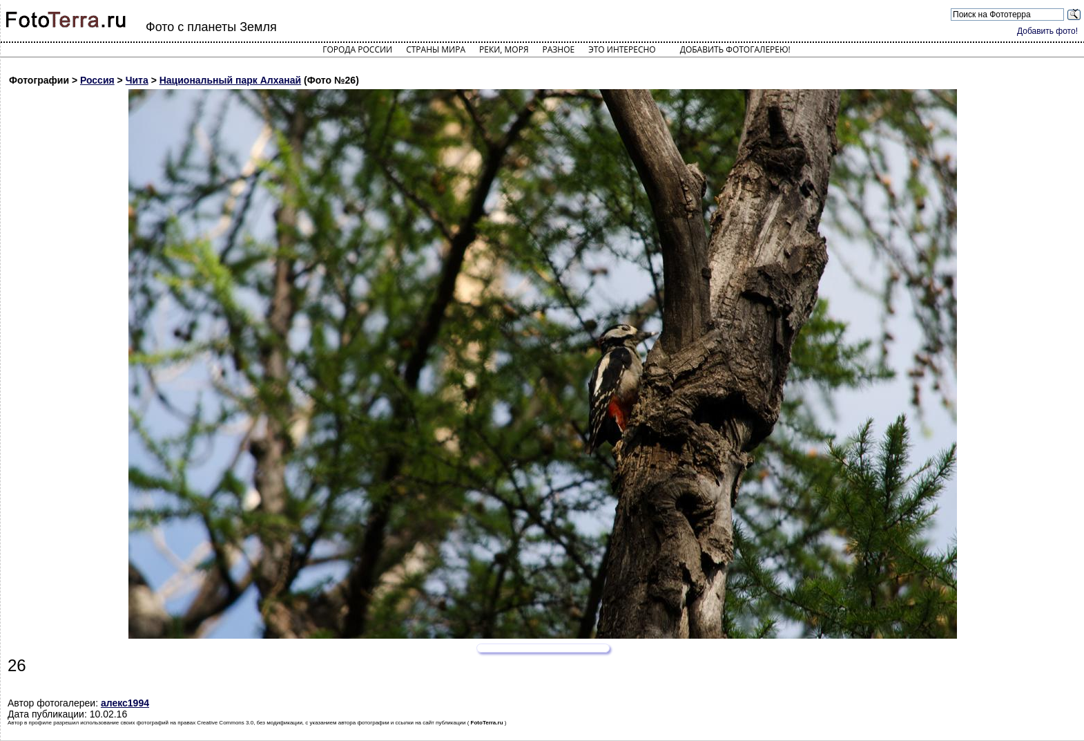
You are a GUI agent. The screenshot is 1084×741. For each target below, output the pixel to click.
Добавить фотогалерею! (735, 49)
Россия (97, 80)
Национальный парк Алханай (230, 80)
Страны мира (435, 49)
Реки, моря (503, 49)
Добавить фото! (1047, 31)
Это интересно (622, 49)
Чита (137, 80)
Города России (357, 49)
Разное (559, 49)
